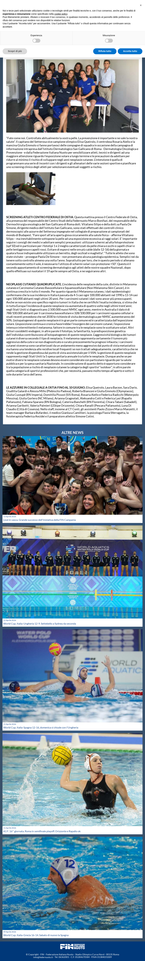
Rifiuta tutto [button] (104, 51)
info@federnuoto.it (43, 957)
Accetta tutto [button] (130, 51)
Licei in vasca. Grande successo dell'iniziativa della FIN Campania (39, 519)
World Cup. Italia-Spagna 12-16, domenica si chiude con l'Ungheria (40, 727)
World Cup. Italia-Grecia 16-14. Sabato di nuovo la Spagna (36, 935)
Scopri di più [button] (15, 51)
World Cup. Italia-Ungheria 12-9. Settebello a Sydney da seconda (39, 623)
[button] (140, 5)
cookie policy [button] (60, 14)
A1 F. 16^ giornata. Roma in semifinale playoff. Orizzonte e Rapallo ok (42, 831)
